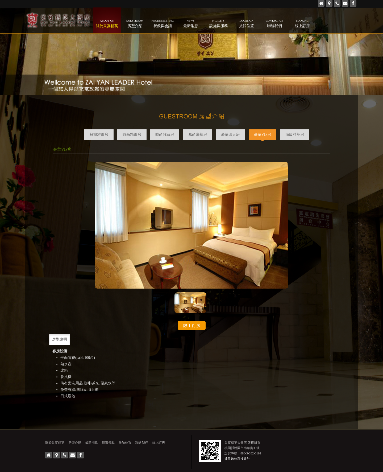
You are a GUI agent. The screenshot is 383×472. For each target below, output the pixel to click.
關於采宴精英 (106, 23)
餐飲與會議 (162, 23)
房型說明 (59, 339)
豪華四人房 (230, 135)
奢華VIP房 (262, 135)
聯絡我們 (274, 23)
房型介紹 (134, 23)
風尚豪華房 (197, 135)
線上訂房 (302, 23)
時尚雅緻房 (164, 135)
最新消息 (190, 23)
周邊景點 (108, 443)
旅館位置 (246, 23)
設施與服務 (218, 23)
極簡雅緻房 (99, 135)
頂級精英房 (294, 135)
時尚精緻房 (132, 135)
